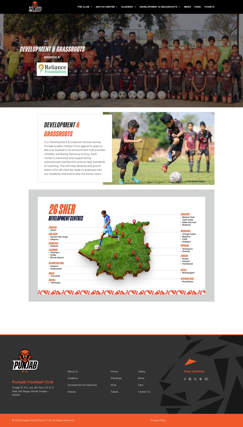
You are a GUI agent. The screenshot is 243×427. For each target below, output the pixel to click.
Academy (127, 6)
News (187, 6)
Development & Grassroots (158, 6)
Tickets (209, 6)
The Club (83, 6)
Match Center (105, 6)
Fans (197, 6)
